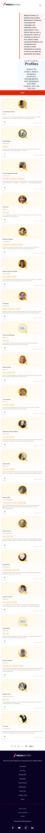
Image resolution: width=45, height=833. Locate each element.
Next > (31, 746)
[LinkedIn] (32, 827)
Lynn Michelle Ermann (9, 111)
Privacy (23, 816)
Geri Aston (6, 207)
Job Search (22, 766)
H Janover (5, 726)
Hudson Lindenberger (9, 335)
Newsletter (22, 778)
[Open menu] (40, 5)
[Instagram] (25, 827)
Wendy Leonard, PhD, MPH (10, 271)
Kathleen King (6, 694)
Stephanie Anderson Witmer (10, 431)
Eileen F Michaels (7, 660)
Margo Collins (6, 497)
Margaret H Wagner (8, 239)
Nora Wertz (6, 303)
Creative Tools (22, 795)
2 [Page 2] (15, 746)
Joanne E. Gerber (7, 596)
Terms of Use (22, 808)
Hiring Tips (22, 791)
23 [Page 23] (26, 746)
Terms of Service (22, 812)
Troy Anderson (7, 399)
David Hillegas (6, 141)
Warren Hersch (7, 531)
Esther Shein (6, 564)
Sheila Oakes (6, 628)
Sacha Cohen (6, 463)
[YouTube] (19, 827)
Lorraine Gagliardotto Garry (10, 173)
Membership (22, 774)
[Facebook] (12, 827)
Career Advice (22, 783)
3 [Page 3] (18, 746)
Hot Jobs (22, 770)
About (22, 799)
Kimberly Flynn (7, 367)
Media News (22, 787)
